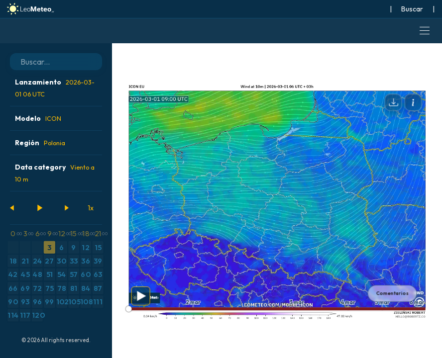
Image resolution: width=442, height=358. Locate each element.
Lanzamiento (55, 88)
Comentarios (392, 293)
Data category (55, 173)
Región (40, 142)
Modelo (38, 118)
